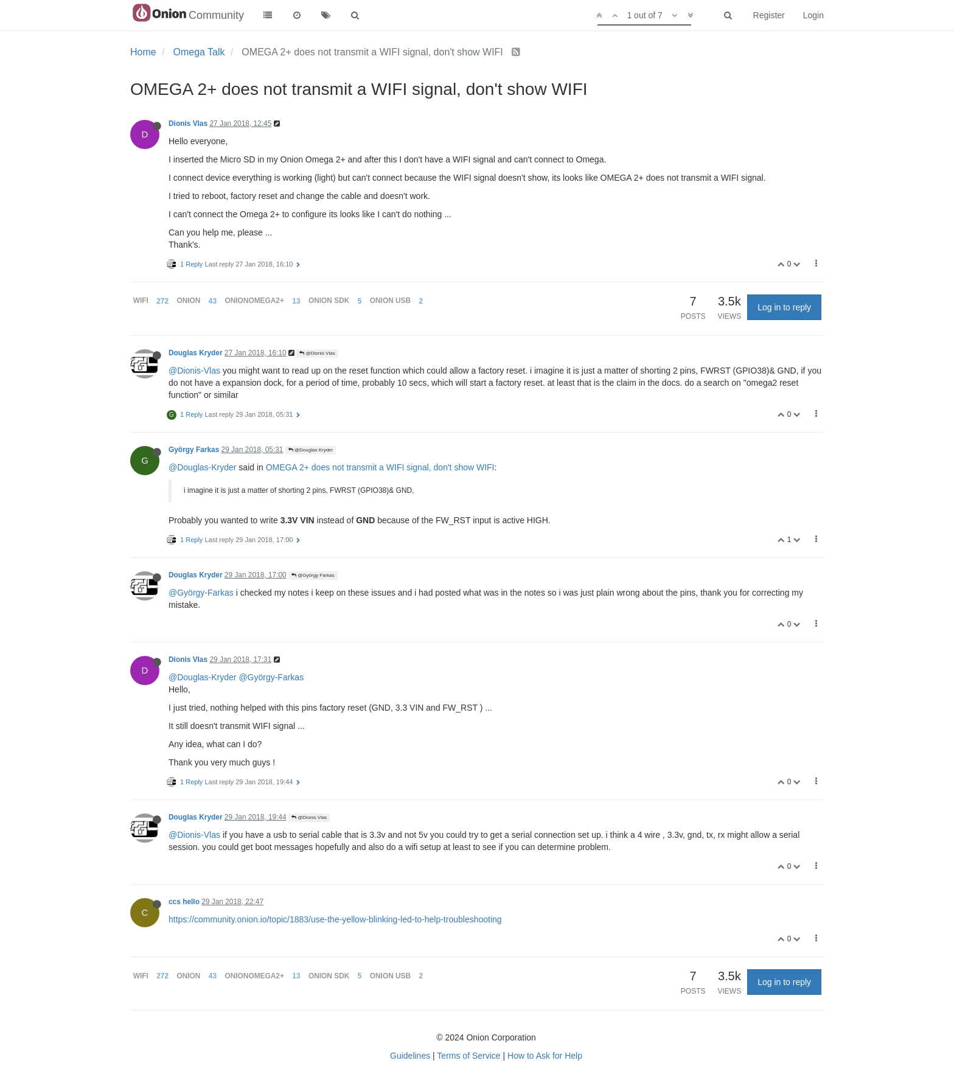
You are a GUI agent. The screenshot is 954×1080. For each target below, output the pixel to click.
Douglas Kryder (196, 353)
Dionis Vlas (188, 123)
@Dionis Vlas (317, 353)
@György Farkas (313, 575)
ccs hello (184, 901)
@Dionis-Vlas (194, 370)
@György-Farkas (201, 592)
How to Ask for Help (544, 1056)
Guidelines (410, 1056)
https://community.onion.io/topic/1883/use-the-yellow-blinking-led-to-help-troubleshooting (335, 919)
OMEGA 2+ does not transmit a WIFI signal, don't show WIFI (380, 467)
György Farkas (194, 449)
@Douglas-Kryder (202, 467)
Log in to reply (784, 307)
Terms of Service (468, 1056)
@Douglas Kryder (310, 450)
